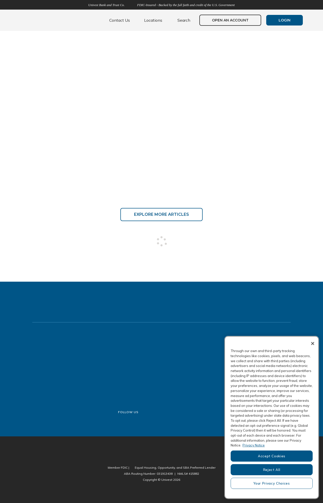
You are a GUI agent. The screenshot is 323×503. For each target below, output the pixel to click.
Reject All (271, 470)
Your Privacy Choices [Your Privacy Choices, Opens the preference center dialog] (271, 483)
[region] (271, 417)
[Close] (312, 343)
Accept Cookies (271, 456)
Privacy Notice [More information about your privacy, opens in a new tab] (254, 445)
